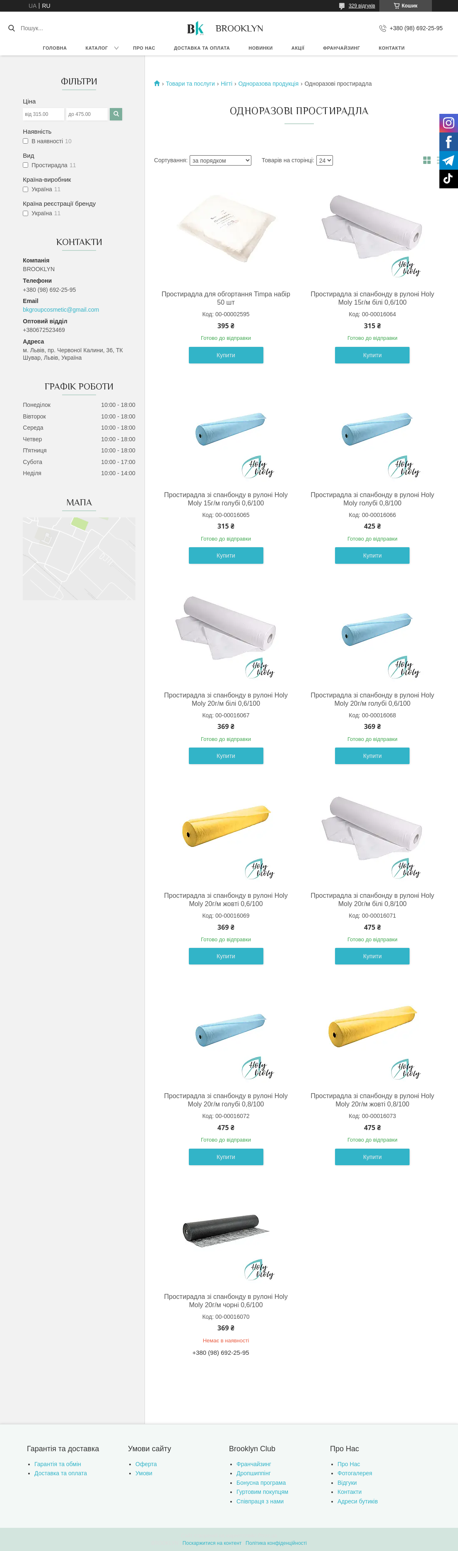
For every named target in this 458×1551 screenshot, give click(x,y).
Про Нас (348, 1464)
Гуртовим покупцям (262, 1491)
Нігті (226, 83)
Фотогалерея (354, 1473)
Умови (143, 1473)
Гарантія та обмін (57, 1464)
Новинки (260, 48)
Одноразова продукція (268, 83)
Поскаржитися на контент (212, 1543)
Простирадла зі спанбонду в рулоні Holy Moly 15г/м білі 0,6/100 (372, 298)
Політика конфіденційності (276, 1543)
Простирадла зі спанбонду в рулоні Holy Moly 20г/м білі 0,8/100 (372, 899)
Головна (55, 48)
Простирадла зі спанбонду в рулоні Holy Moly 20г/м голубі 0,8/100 (225, 1100)
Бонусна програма (261, 1482)
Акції (298, 48)
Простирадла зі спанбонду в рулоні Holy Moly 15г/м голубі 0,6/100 (225, 499)
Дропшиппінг (253, 1473)
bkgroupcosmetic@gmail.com (61, 309)
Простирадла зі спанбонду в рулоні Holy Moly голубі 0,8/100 (372, 499)
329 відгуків (362, 6)
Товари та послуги (190, 83)
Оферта (146, 1464)
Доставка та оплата (202, 48)
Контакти (392, 48)
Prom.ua (267, 1536)
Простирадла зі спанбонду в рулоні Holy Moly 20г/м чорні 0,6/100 (225, 1300)
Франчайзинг (341, 48)
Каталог (96, 48)
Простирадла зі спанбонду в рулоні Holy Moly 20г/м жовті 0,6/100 (225, 899)
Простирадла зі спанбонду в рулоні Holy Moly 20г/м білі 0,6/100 (225, 699)
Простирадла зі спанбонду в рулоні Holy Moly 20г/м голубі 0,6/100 (372, 699)
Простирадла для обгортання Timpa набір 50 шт (226, 298)
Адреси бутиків (357, 1501)
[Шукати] (11, 28)
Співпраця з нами (260, 1501)
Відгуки (347, 1482)
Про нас (144, 48)
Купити (226, 355)
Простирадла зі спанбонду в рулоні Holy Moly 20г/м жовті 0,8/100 (372, 1100)
